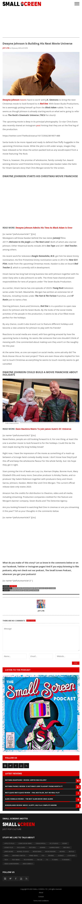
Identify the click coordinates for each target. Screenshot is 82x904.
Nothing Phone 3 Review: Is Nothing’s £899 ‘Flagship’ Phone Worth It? (34, 786)
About (41, 893)
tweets (23, 99)
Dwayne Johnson (11, 99)
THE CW (39, 860)
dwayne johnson (17, 590)
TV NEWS (52, 588)
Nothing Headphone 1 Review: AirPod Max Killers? (26, 780)
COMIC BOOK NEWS (25, 843)
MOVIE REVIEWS (50, 851)
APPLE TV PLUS (9, 843)
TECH (6, 860)
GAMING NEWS (54, 847)
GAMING (42, 847)
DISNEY (64, 843)
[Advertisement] (41, 23)
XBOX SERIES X (28, 864)
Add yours (31, 620)
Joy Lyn (6, 48)
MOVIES (25, 588)
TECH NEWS (16, 860)
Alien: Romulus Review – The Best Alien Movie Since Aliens (29, 799)
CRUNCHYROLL (41, 843)
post (38, 125)
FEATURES (32, 847)
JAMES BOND (8, 851)
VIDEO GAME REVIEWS (11, 864)
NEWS (32, 588)
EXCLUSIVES (21, 847)
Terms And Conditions (41, 901)
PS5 (43, 855)
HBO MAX (66, 847)
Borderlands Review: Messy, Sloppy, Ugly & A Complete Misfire (31, 805)
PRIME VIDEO (40, 588)
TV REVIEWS (66, 860)
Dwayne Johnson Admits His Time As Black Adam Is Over (44, 227)
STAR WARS (71, 855)
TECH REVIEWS (28, 860)
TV (46, 588)
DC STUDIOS (54, 843)
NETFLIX (71, 851)
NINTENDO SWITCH (18, 855)
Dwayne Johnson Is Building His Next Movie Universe (37, 43)
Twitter (13, 586)
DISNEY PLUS (8, 847)
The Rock (35, 590)
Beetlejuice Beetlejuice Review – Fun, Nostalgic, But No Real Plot (32, 793)
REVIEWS (51, 855)
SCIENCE (61, 855)
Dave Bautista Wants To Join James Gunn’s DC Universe (43, 429)
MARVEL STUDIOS (23, 851)
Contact (41, 897)
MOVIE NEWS (17, 588)
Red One (27, 590)
